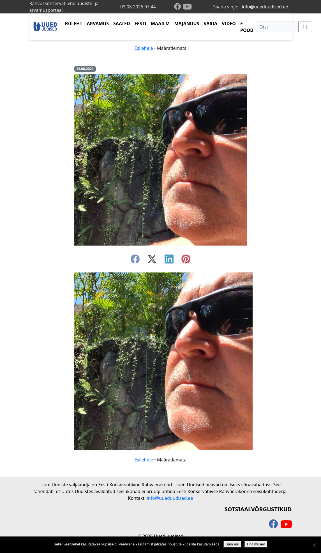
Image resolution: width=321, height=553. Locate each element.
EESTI (140, 23)
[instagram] (186, 260)
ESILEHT (73, 23)
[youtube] (187, 6)
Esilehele (144, 48)
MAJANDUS (186, 23)
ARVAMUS (98, 23)
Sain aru (232, 544)
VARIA (210, 23)
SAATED (121, 23)
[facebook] (178, 7)
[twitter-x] (152, 260)
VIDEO (229, 23)
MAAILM (160, 23)
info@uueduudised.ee (265, 7)
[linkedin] (169, 260)
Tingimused (255, 544)
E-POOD (246, 26)
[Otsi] (277, 27)
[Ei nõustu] (314, 545)
